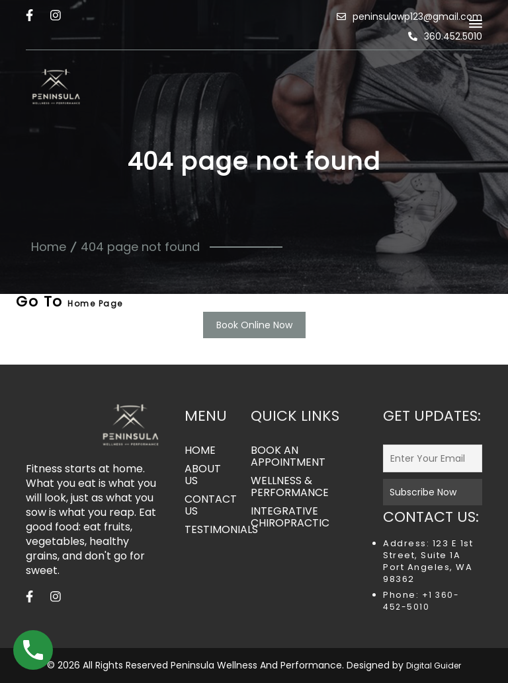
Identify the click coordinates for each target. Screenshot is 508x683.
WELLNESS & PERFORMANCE (290, 487)
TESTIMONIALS (208, 530)
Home (48, 246)
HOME (200, 450)
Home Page (95, 303)
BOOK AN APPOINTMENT (288, 456)
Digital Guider (433, 665)
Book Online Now (254, 325)
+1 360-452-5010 (421, 600)
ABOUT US (203, 475)
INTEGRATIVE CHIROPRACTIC (290, 517)
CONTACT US (208, 505)
